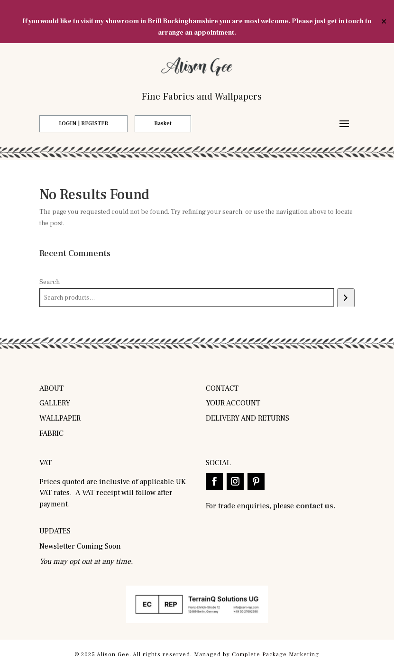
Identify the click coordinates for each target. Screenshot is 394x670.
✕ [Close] (384, 22)
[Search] (346, 297)
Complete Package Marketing (275, 654)
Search (49, 282)
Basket (163, 123)
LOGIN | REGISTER (83, 123)
